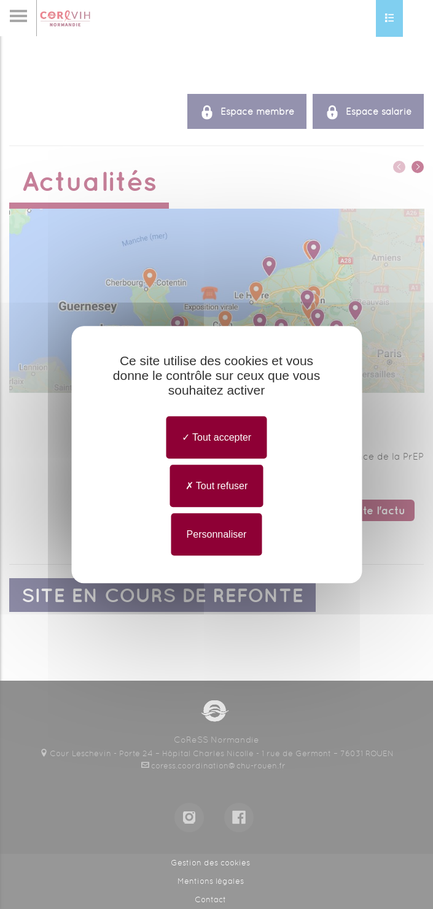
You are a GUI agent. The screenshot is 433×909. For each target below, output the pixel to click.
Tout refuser (216, 486)
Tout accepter (216, 437)
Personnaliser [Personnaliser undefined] (217, 534)
